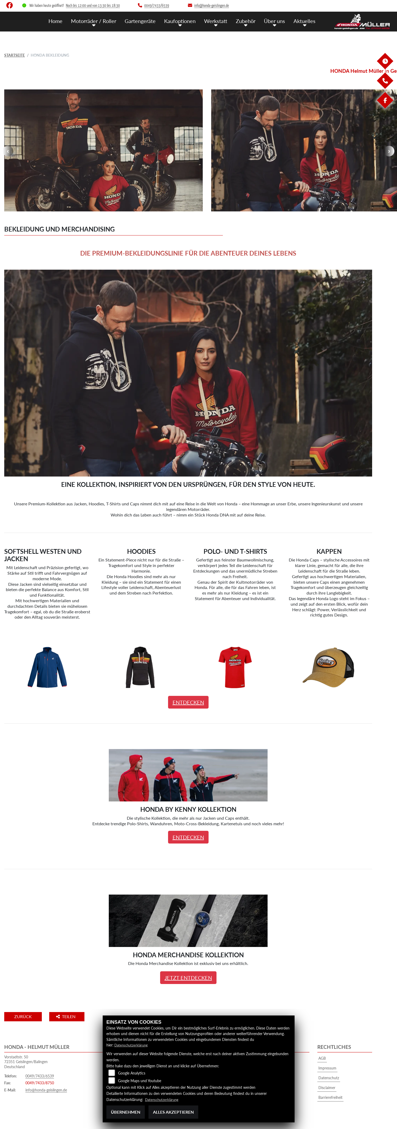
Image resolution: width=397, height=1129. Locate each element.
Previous (8, 151)
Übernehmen (125, 1111)
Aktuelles (305, 21)
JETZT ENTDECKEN (188, 977)
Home (64, 21)
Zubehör (248, 21)
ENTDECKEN (188, 702)
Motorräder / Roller (101, 21)
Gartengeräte (145, 21)
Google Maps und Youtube (139, 1080)
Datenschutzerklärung (132, 1045)
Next (389, 151)
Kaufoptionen (184, 21)
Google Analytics (131, 1073)
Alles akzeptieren (173, 1111)
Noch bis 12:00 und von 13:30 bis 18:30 (93, 6)
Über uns (276, 21)
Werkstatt (219, 21)
